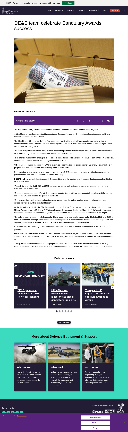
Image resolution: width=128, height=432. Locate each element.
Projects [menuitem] (71, 11)
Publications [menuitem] (94, 11)
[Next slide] (112, 287)
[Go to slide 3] (62, 311)
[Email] (108, 120)
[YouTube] (17, 413)
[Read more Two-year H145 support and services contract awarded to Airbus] (98, 285)
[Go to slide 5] (68, 311)
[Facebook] (71, 120)
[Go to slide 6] (71, 311)
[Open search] (124, 10)
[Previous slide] (16, 287)
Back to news (64, 322)
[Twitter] (77, 120)
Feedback (68, 3)
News (105, 10)
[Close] (125, 422)
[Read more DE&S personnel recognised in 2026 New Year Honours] (30, 285)
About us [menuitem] (59, 11)
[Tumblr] (102, 120)
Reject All (95, 422)
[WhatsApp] (96, 120)
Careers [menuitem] (82, 11)
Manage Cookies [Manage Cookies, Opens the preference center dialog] (95, 417)
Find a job (115, 10)
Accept (95, 428)
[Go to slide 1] (57, 311)
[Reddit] (83, 120)
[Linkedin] (13, 413)
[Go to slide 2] (60, 311)
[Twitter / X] (8, 413)
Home (50, 10)
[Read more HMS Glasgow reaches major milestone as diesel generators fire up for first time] (64, 285)
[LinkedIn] (90, 120)
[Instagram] (21, 413)
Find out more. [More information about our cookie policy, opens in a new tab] (21, 416)
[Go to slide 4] (65, 311)
